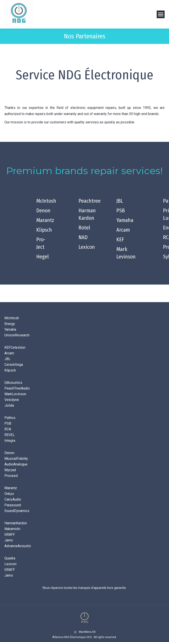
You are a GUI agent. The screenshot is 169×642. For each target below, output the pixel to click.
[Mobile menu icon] (161, 14)
